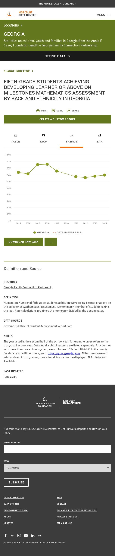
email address (12, 442)
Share (73, 111)
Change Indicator (17, 71)
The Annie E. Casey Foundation (57, 3)
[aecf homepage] (9, 13)
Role (6, 460)
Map (43, 141)
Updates (8, 523)
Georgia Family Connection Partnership (28, 287)
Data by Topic (11, 503)
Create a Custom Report (57, 119)
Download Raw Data (23, 242)
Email (57, 111)
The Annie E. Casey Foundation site (77, 510)
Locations (11, 25)
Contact (61, 503)
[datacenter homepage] (27, 13)
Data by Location (14, 497)
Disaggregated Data (16, 510)
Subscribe (16, 482)
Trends (71, 141)
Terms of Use (64, 523)
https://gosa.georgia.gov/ (64, 353)
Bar (99, 141)
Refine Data (55, 56)
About (7, 516)
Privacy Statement (68, 516)
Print (42, 111)
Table (15, 141)
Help (59, 497)
